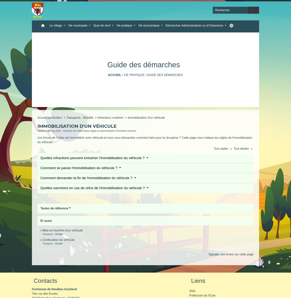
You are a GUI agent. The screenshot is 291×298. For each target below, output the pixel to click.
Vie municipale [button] (78, 25)
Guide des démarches (165, 75)
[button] (43, 26)
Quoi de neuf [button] (102, 25)
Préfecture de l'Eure (202, 295)
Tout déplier (244, 148)
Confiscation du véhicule (58, 239)
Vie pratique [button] (124, 25)
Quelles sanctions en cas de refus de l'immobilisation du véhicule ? (93, 188)
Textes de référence (54, 208)
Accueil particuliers (50, 117)
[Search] (230, 10)
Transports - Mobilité (80, 117)
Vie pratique (134, 75)
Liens (198, 280)
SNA (192, 291)
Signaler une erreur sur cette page (231, 254)
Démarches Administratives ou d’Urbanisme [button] (195, 25)
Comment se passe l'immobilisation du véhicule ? (79, 168)
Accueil (114, 75)
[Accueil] (37, 10)
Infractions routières (110, 117)
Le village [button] (56, 25)
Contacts (45, 280)
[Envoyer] (253, 10)
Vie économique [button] (149, 25)
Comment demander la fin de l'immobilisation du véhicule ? (86, 178)
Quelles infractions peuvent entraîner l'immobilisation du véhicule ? (93, 158)
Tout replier (224, 148)
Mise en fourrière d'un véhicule (62, 230)
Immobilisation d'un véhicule (146, 117)
